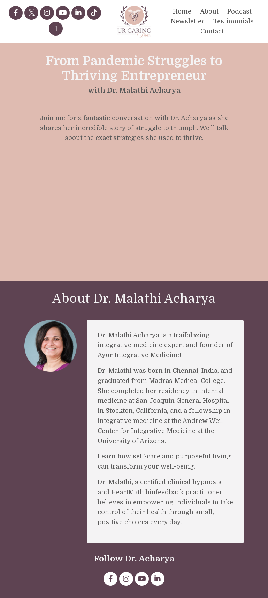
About (209, 11)
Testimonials (233, 21)
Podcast (239, 11)
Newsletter (187, 21)
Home (182, 11)
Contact (212, 31)
